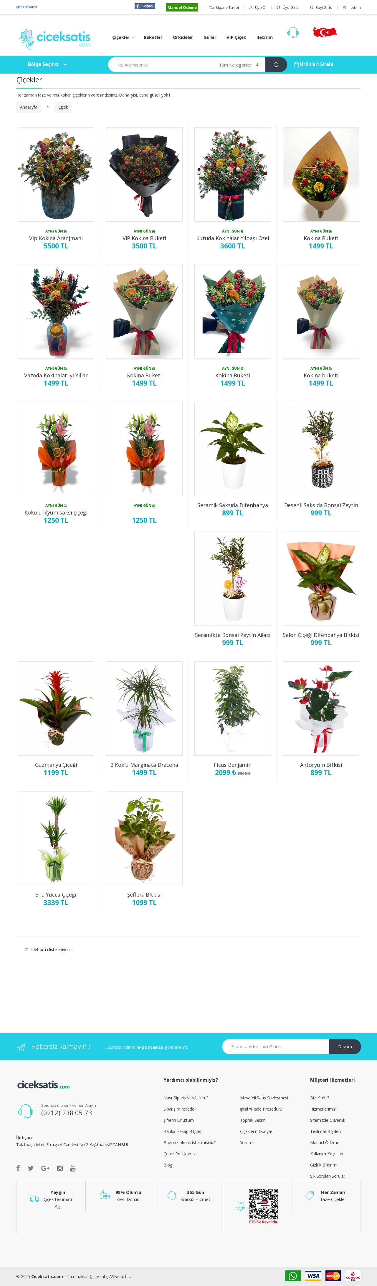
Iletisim (351, 7)
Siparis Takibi (224, 7)
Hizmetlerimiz (322, 1109)
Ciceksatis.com (47, 1276)
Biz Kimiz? (319, 1098)
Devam (345, 1046)
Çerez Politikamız (179, 1153)
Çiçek (63, 107)
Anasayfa (28, 107)
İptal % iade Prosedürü (261, 1109)
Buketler (153, 37)
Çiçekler (121, 37)
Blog (167, 1165)
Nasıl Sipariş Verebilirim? (185, 1098)
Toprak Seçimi (253, 1120)
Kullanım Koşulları (326, 1153)
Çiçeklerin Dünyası (257, 1131)
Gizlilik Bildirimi (323, 1165)
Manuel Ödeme (182, 7)
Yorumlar (248, 1142)
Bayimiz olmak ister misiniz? (189, 1142)
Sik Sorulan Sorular (327, 1176)
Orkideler (183, 37)
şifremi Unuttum (178, 1120)
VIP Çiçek (236, 37)
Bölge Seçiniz (43, 64)
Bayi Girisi (321, 7)
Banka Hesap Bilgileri (183, 1131)
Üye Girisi (287, 7)
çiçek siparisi (26, 6)
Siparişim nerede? (179, 1109)
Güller (210, 37)
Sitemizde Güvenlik (327, 1120)
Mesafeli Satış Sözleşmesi (264, 1098)
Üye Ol (258, 7)
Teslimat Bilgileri (325, 1131)
